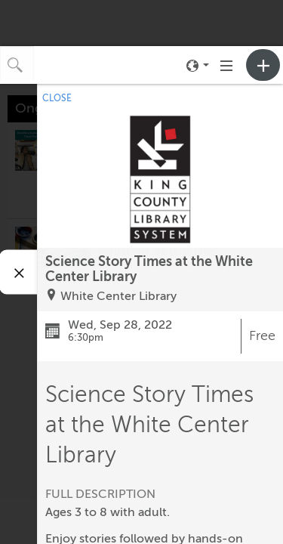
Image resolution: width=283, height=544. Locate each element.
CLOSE (57, 98)
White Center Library (118, 296)
